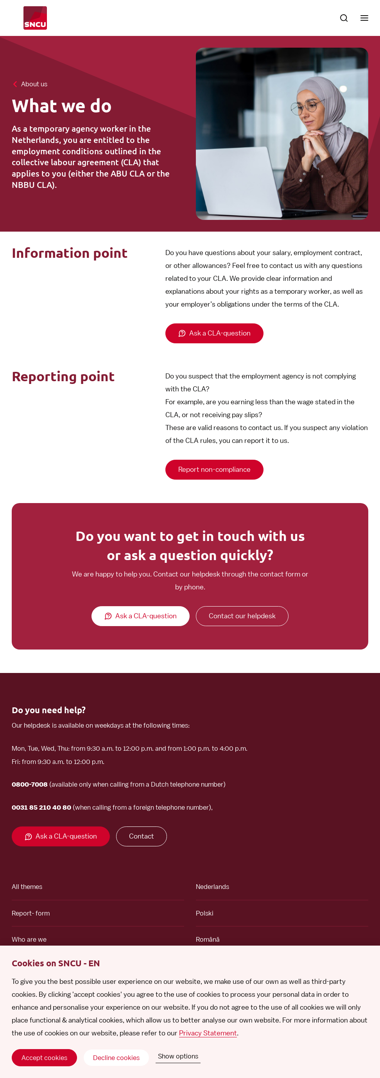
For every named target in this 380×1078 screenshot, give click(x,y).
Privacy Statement (208, 1032)
